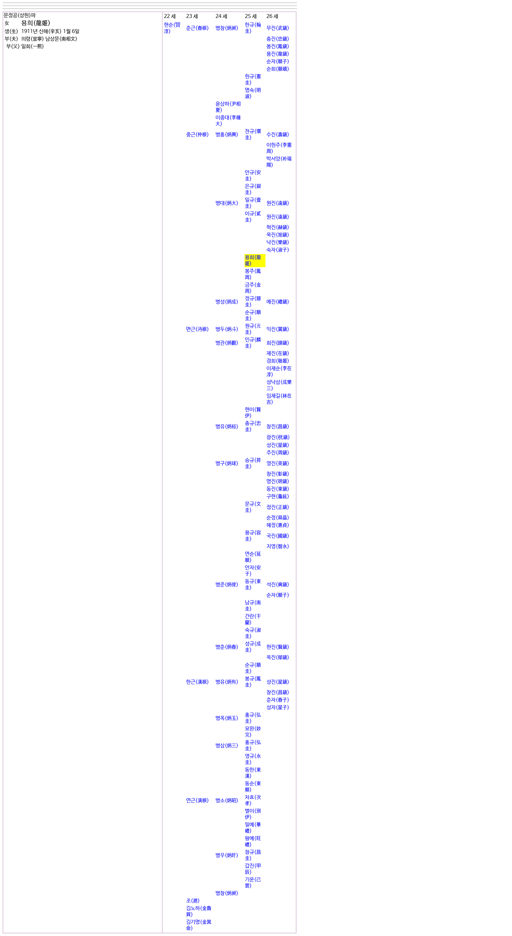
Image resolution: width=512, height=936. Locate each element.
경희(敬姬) (277, 361)
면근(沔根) (197, 329)
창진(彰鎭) (277, 474)
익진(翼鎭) (277, 329)
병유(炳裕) (227, 427)
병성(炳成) (227, 302)
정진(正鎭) (277, 507)
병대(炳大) (227, 203)
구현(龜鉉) (277, 496)
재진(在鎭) (277, 353)
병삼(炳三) (227, 746)
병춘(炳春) (227, 647)
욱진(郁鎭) (277, 657)
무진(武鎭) (277, 28)
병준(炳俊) (227, 585)
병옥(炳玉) (227, 718)
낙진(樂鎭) (277, 242)
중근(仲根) (197, 135)
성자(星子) (277, 707)
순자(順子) (277, 61)
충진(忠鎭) (277, 39)
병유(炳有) (227, 682)
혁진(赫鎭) (277, 227)
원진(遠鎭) (277, 203)
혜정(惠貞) (277, 525)
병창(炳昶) (227, 28)
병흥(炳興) (227, 135)
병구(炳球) (227, 463)
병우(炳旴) (227, 855)
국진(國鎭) (277, 536)
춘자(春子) (277, 700)
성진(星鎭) (277, 445)
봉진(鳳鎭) (277, 46)
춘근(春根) (197, 28)
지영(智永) (277, 546)
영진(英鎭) (277, 463)
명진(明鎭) (277, 481)
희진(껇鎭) (277, 343)
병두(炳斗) (227, 329)
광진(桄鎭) (278, 437)
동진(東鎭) (277, 489)
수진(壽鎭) (277, 135)
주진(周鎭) (277, 453)
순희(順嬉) (277, 69)
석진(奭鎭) (277, 585)
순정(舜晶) (277, 518)
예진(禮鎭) (277, 302)
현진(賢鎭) (277, 647)
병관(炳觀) (227, 343)
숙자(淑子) (277, 250)
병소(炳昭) (227, 801)
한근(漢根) (197, 682)
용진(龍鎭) (277, 54)
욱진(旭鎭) (277, 235)
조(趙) (193, 901)
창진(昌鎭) (277, 427)
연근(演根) (197, 801)
